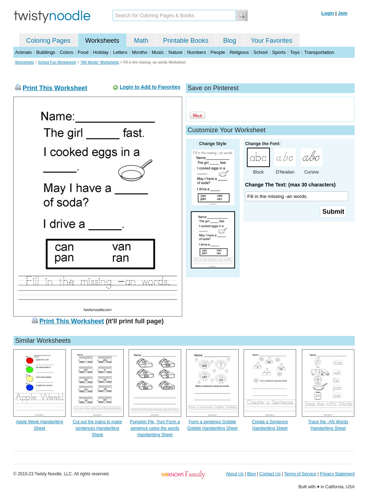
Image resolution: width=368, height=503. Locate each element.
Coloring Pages (48, 40)
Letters (120, 52)
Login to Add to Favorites (150, 87)
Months (139, 52)
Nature (176, 52)
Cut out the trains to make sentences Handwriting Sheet (97, 428)
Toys (295, 52)
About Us (235, 473)
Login (327, 13)
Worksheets (102, 40)
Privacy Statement (337, 473)
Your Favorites (271, 40)
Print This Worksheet (55, 88)
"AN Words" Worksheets (99, 62)
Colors (66, 52)
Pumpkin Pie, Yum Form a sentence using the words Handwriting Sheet (155, 428)
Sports (279, 52)
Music (158, 52)
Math (141, 40)
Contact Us (270, 473)
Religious (239, 52)
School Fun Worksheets (57, 62)
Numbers (196, 52)
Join (343, 13)
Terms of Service (300, 473)
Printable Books (185, 40)
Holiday (101, 52)
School (260, 52)
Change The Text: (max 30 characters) (290, 185)
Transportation (319, 52)
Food (83, 52)
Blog (229, 40)
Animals (23, 52)
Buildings (45, 52)
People (218, 52)
